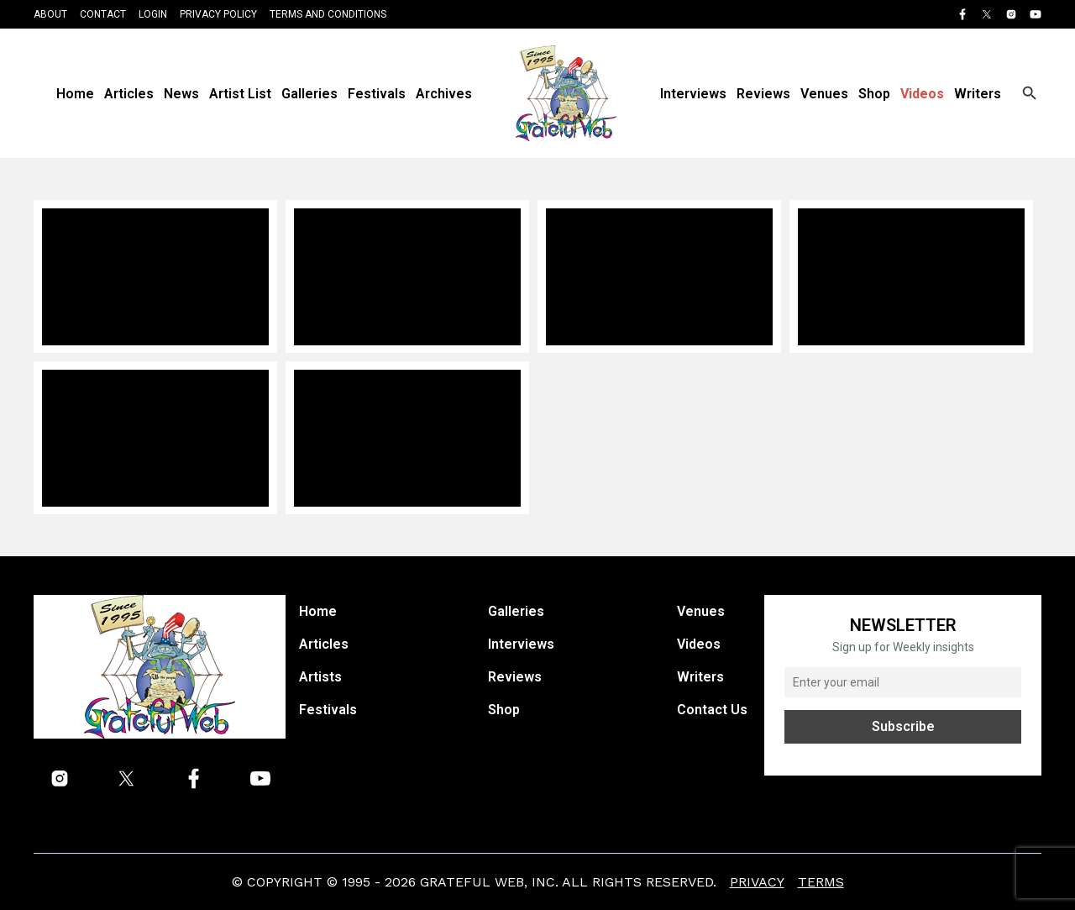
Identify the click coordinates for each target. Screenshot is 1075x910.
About (50, 14)
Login (153, 14)
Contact (103, 14)
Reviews (763, 94)
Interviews (693, 94)
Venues (824, 94)
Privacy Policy (218, 14)
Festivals (377, 94)
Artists (320, 677)
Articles (129, 94)
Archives (444, 94)
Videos (922, 94)
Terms (821, 882)
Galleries (309, 94)
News (181, 94)
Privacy (757, 882)
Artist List (240, 94)
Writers (977, 94)
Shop (874, 94)
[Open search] (1030, 93)
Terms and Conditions (328, 14)
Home (75, 94)
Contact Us (712, 710)
